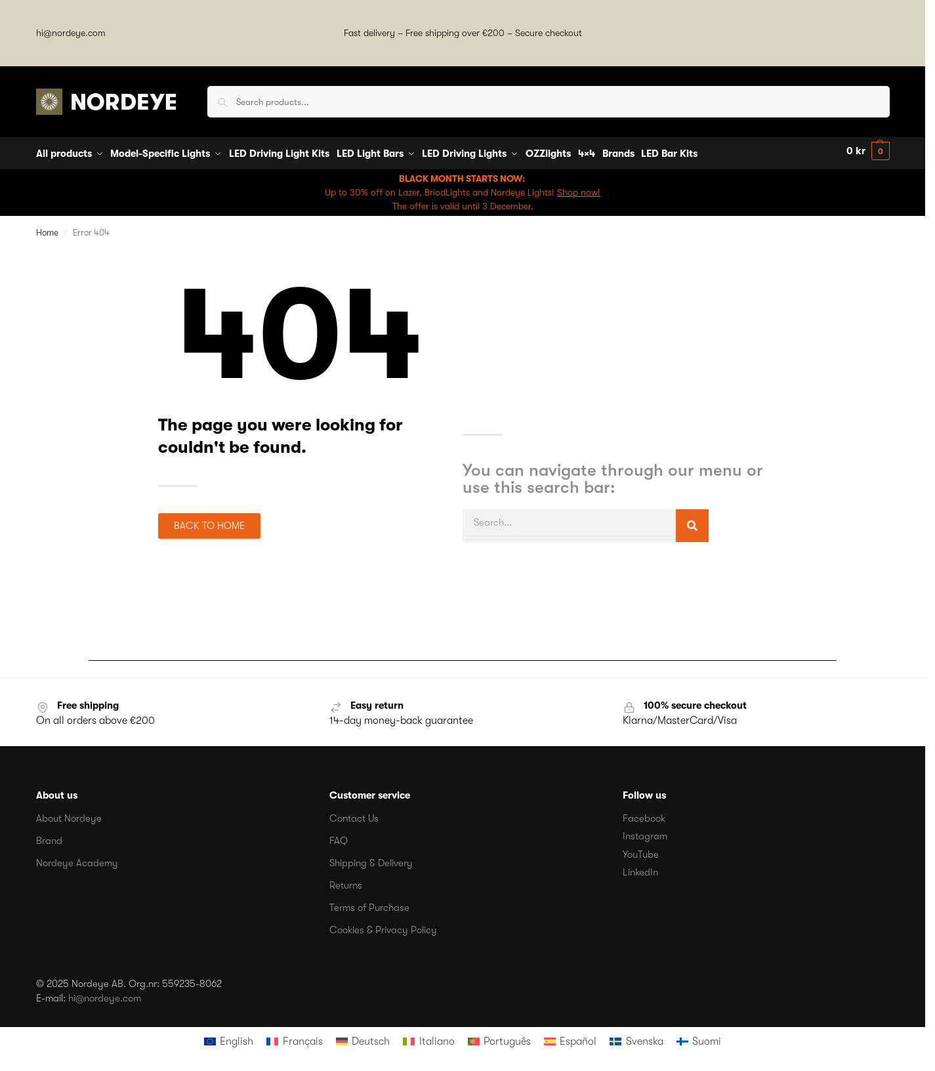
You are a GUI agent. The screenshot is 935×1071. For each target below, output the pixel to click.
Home (47, 228)
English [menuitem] (236, 1037)
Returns (345, 881)
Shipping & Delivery (371, 858)
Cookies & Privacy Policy (383, 925)
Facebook (644, 814)
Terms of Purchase (369, 903)
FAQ (338, 836)
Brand (49, 836)
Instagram (645, 832)
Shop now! (578, 187)
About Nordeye (69, 814)
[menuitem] (228, 1037)
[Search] (692, 521)
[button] (868, 151)
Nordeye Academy (77, 858)
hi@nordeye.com (71, 33)
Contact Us (354, 814)
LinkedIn (640, 868)
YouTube (641, 850)
